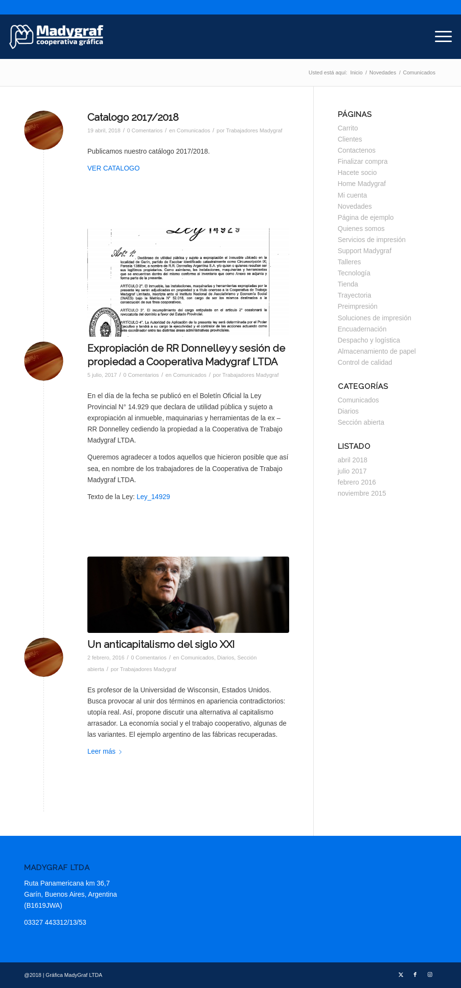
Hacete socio (357, 172)
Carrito (348, 128)
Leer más (106, 751)
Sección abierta (361, 422)
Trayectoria (355, 295)
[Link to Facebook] (415, 974)
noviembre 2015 (362, 493)
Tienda (348, 284)
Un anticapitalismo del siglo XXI (161, 644)
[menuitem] (438, 36)
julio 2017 (352, 471)
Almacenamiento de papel (377, 351)
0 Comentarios (145, 130)
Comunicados (193, 130)
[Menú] (438, 36)
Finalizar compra (363, 161)
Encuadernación (362, 329)
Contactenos (357, 150)
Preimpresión (357, 306)
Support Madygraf (364, 251)
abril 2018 (353, 460)
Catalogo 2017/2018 (133, 117)
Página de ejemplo (366, 217)
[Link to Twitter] (400, 974)
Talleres (349, 262)
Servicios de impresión (372, 239)
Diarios (225, 657)
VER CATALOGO (113, 168)
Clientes (350, 139)
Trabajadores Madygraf (254, 130)
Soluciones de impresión (375, 318)
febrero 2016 (357, 482)
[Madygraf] (56, 36)
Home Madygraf (362, 183)
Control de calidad (365, 362)
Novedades (355, 206)
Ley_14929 (153, 497)
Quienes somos (361, 228)
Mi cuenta (352, 195)
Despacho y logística (369, 340)
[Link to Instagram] (429, 974)
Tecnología (354, 273)
